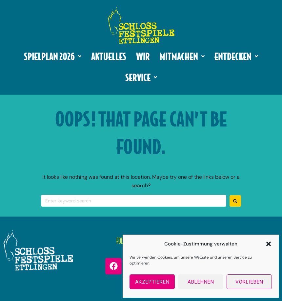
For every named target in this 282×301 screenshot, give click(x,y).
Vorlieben (249, 282)
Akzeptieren (152, 282)
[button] (268, 244)
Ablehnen (201, 282)
